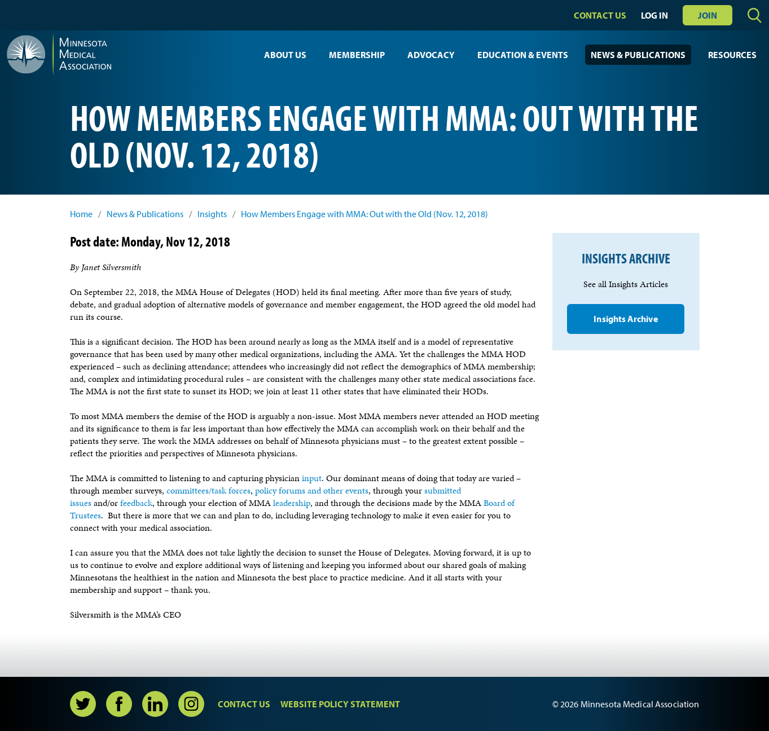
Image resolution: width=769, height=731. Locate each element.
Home (81, 214)
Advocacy (431, 54)
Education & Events (522, 54)
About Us (285, 54)
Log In (654, 15)
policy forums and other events (311, 490)
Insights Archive (625, 318)
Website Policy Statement (340, 704)
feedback (136, 502)
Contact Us (600, 15)
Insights (212, 214)
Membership (357, 54)
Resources (732, 54)
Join (707, 15)
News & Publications (638, 54)
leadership (291, 502)
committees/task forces (208, 490)
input (312, 478)
